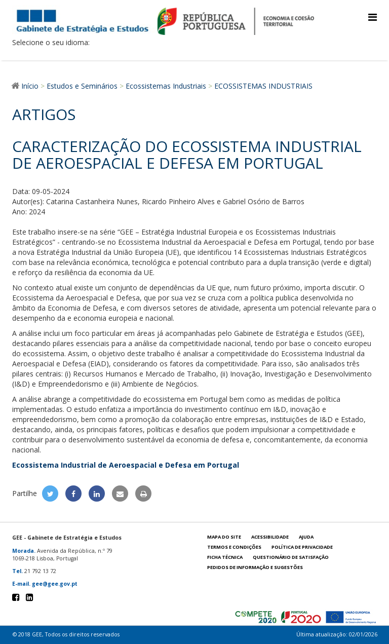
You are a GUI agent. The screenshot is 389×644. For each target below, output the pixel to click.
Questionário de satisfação (291, 557)
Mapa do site (224, 537)
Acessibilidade (270, 537)
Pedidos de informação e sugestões (255, 567)
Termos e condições (234, 547)
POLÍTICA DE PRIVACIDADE (302, 547)
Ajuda (306, 537)
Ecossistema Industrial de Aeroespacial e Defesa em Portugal (125, 465)
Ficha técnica (225, 557)
